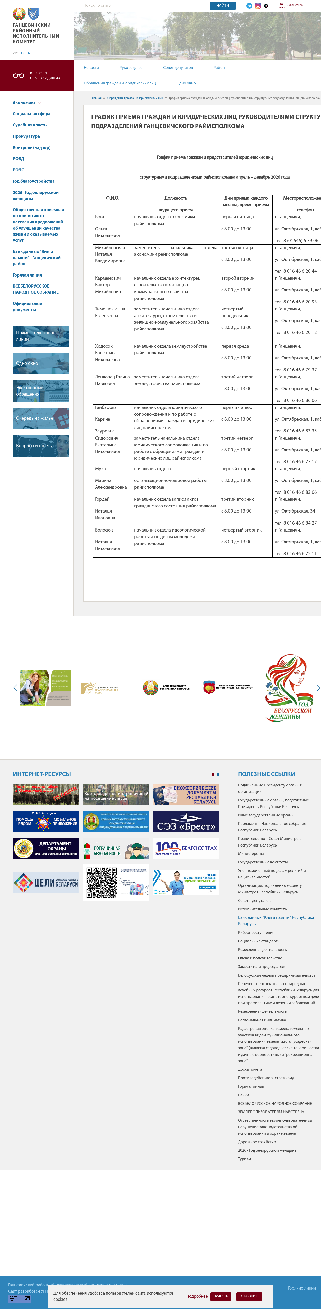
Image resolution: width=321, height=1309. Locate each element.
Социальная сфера (34, 114)
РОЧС (18, 170)
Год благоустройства (34, 181)
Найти (222, 6)
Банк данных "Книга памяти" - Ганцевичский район (37, 258)
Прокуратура (29, 136)
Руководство (131, 68)
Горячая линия (27, 275)
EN (23, 53)
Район (219, 68)
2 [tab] (218, 774)
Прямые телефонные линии (37, 336)
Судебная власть (30, 125)
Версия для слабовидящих (45, 75)
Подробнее (197, 1296)
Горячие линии (302, 1288)
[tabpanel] (116, 845)
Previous (16, 687)
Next (317, 687)
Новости (91, 68)
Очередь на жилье (34, 418)
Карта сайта (295, 5)
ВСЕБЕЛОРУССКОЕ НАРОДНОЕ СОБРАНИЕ (36, 289)
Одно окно (186, 83)
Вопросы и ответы (34, 446)
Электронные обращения (29, 391)
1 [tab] (213, 774)
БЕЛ (30, 53)
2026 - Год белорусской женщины (36, 196)
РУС (15, 53)
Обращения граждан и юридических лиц (120, 83)
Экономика (27, 103)
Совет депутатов (178, 68)
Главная (96, 98)
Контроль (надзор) (31, 148)
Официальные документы (27, 307)
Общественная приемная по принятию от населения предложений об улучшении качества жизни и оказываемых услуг (38, 225)
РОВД (18, 159)
